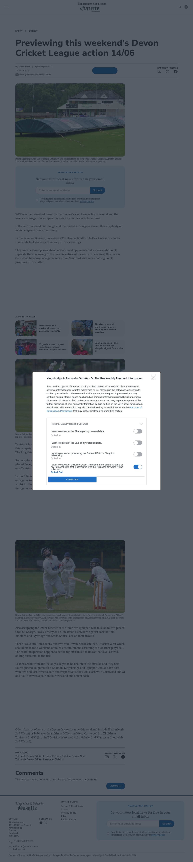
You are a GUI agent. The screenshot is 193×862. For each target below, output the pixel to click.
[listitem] (96, 424)
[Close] (154, 378)
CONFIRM (72, 479)
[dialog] (96, 431)
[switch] (138, 431)
